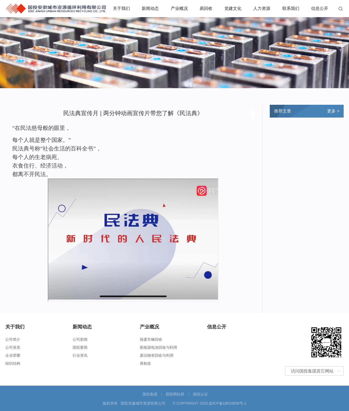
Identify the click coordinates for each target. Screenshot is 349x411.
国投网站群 (175, 394)
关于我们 (121, 8)
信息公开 (319, 8)
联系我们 (290, 8)
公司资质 (12, 347)
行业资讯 (80, 355)
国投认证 (200, 394)
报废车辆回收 (151, 339)
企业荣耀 (12, 355)
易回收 (206, 8)
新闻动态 (150, 8)
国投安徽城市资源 (56, 8)
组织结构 (12, 363)
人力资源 (261, 8)
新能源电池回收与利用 (158, 347)
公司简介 (12, 339)
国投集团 (149, 394)
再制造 (145, 363)
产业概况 (179, 8)
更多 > (333, 111)
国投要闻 (80, 347)
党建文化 (232, 8)
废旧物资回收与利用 (156, 355)
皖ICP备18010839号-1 (227, 403)
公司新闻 (80, 339)
